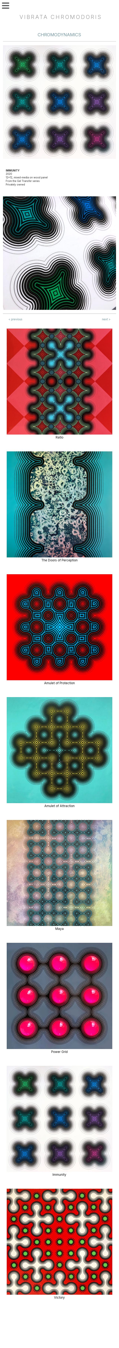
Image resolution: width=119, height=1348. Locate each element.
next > (106, 319)
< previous (15, 319)
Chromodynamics (59, 34)
